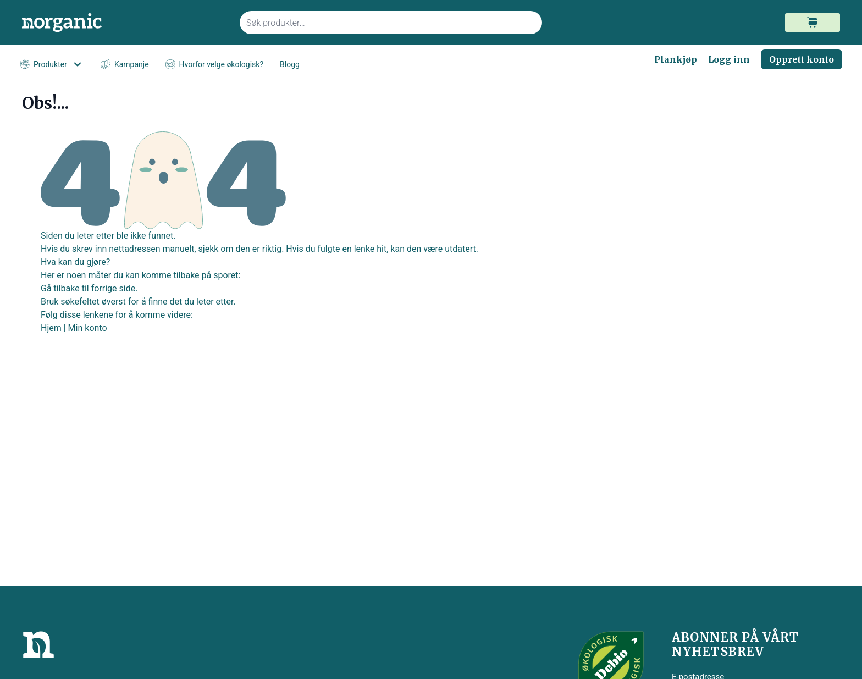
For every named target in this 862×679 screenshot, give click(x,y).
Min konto (87, 328)
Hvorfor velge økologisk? (214, 64)
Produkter (52, 64)
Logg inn (729, 59)
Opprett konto (801, 59)
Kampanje (125, 64)
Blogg (290, 64)
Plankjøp (675, 59)
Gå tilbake (60, 288)
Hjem (51, 328)
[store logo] (124, 22)
